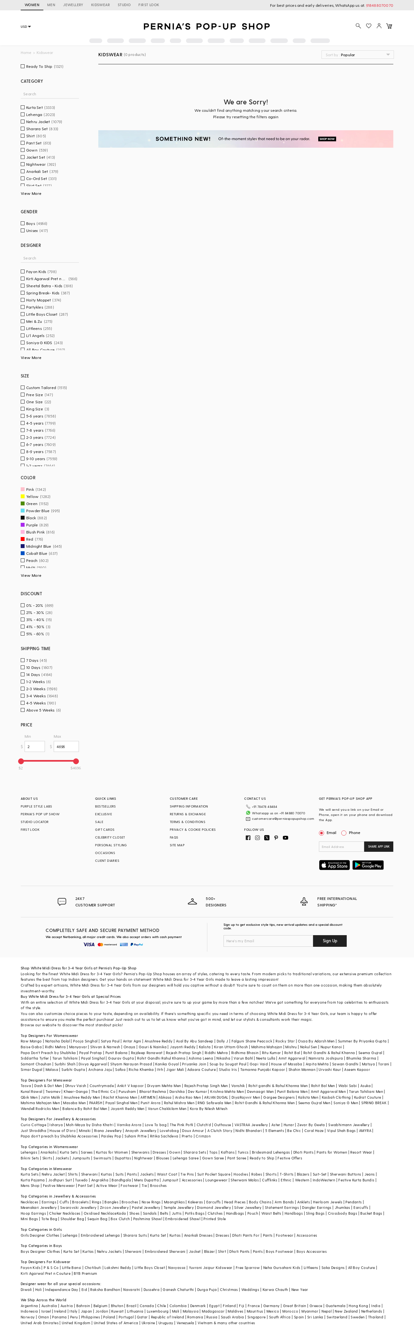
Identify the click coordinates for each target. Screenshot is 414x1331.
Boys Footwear (279, 1251)
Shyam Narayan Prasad (131, 1064)
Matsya (368, 1064)
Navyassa (176, 1267)
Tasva (26, 1085)
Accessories (192, 1180)
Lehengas (29, 1152)
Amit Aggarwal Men (328, 1091)
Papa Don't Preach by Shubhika (48, 1053)
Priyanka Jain (194, 1064)
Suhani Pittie (136, 1136)
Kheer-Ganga (76, 1091)
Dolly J (222, 1041)
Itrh (160, 1069)
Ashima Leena (201, 1058)
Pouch (252, 1213)
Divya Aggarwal (93, 1064)
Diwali (26, 1289)
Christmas (229, 1289)
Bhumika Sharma (361, 1058)
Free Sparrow (248, 1267)
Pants (132, 1174)
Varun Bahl (243, 1058)
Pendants (353, 1202)
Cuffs (64, 1202)
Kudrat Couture (367, 1097)
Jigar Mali (175, 1069)
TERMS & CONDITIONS (187, 822)
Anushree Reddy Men (82, 1097)
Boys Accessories (312, 1251)
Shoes (134, 1213)
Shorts (271, 1174)
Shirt (222, 1251)
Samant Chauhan (36, 1064)
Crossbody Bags (342, 1213)
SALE (99, 822)
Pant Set (85, 1185)
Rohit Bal (292, 1053)
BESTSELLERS (105, 806)
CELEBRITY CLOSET (110, 837)
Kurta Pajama (33, 1180)
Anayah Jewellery (140, 1130)
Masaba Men (74, 1103)
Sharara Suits (135, 1235)
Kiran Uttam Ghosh (231, 1047)
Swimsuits (102, 1158)
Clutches (215, 1213)
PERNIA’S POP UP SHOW (40, 814)
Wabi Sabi (347, 1085)
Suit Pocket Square (213, 1174)
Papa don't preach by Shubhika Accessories (59, 1136)
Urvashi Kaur (330, 1069)
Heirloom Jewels (327, 1202)
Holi (38, 1289)
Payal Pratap (90, 1053)
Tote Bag (49, 1219)
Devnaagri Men (260, 1091)
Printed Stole (214, 1219)
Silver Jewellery (247, 1207)
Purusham (127, 1091)
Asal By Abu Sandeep (194, 1041)
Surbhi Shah (65, 1064)
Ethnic (286, 1180)
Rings (96, 1202)
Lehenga (70, 1235)
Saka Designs (333, 1267)
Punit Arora (150, 1103)
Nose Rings (151, 1202)
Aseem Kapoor (357, 1069)
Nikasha (223, 1058)
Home (26, 52)
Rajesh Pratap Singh (184, 1053)
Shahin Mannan (302, 1069)
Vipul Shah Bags (341, 1130)
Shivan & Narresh (105, 1047)
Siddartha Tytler (35, 1058)
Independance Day (61, 1289)
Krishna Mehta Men (227, 1091)
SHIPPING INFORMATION (189, 806)
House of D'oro (62, 1130)
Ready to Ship (262, 1158)
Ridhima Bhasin (245, 1053)
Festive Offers (290, 1158)
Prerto (187, 1136)
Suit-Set (320, 1174)
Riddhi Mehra (216, 1053)
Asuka (365, 1085)
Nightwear (143, 1158)
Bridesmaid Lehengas (271, 1152)
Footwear (129, 1185)
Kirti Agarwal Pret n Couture (46, 1273)
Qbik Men (29, 1097)
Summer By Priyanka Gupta (362, 1041)
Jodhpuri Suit (60, 1180)
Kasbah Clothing (336, 1097)
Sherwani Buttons (345, 1174)
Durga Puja (207, 1289)
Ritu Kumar (271, 1053)
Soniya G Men (345, 1103)
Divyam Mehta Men (164, 1085)
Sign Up (330, 940)
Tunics (243, 1152)
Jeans (370, 1174)
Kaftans (227, 1152)
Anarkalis (48, 1152)
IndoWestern (324, 1180)
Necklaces (29, 1202)
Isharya (56, 1125)
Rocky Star (285, 1041)
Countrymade (102, 1085)
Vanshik (238, 1085)
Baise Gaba (31, 1047)
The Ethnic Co (103, 1091)
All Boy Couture (361, 1267)
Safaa (120, 1069)
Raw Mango (31, 1041)
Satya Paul (110, 1041)
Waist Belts (271, 1213)
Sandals (150, 1213)
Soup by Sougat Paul (228, 1064)
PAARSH (95, 1103)
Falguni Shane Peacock (252, 1041)
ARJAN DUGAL (216, 1097)
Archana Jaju (100, 1069)
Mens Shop (30, 1185)
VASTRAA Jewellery (251, 1125)
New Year (299, 1289)
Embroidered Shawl (182, 1219)
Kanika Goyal (167, 1064)
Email (328, 832)
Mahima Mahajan (266, 1047)
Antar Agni (132, 1041)
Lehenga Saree (186, 1158)
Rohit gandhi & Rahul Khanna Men (278, 1085)
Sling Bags (315, 1213)
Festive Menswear (59, 1185)
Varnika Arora (129, 1125)
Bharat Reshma (152, 1091)
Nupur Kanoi (331, 1047)
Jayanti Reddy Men (128, 1108)
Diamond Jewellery (214, 1207)
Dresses (159, 1152)
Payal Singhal (93, 1058)
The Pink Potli (181, 1125)
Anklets (303, 1202)
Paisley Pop (111, 1136)
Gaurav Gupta (121, 1058)
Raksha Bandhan (105, 1289)
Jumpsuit (170, 1180)
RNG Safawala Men (214, 1103)
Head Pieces (234, 1202)
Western (302, 1180)
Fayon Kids (30, 1267)
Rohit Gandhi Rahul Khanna (161, 1058)
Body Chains (260, 1202)
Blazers (303, 1174)
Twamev (53, 1091)
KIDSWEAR (100, 5)
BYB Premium (85, 1273)
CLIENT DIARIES (107, 860)
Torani (383, 1064)
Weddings (250, 1289)
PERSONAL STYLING (111, 845)
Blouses (162, 1158)
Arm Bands (284, 1202)
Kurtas (106, 1174)
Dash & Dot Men (48, 1085)
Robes (256, 1174)
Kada (121, 1213)
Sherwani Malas (245, 1180)
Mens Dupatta (146, 1180)
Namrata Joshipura (326, 1058)
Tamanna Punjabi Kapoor (262, 1069)
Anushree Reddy (159, 1041)
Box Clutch (120, 1219)
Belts (164, 1213)
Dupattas (123, 1158)
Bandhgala (121, 1180)
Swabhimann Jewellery (348, 1125)
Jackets (62, 1158)
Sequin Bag (97, 1219)
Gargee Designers (279, 1097)
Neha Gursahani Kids (281, 1267)
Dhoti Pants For (245, 1235)
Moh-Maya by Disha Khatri (90, 1125)
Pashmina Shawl (147, 1219)
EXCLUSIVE (103, 814)
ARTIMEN (147, 1097)
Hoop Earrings (33, 1213)
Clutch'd (204, 1125)
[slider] (21, 761)
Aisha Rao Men (188, 1097)
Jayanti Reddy (182, 1047)
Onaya (130, 1047)
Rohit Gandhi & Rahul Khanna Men (265, 1103)
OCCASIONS (105, 853)
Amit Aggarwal (291, 1058)
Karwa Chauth (275, 1289)
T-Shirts (286, 1174)
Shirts (73, 1174)
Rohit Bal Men (323, 1085)
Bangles (111, 1202)
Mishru (291, 1047)
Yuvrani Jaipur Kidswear (211, 1267)
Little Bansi (72, 1267)
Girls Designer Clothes (40, 1235)
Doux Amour (193, 1130)
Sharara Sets (194, 1152)
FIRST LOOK (148, 5)
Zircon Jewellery (114, 1207)
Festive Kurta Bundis (356, 1180)
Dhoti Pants (303, 1152)
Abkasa (164, 1097)
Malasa (52, 1069)
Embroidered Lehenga (100, 1235)
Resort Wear (361, 1152)
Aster (275, 1125)
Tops (213, 1152)
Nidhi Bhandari (248, 1130)
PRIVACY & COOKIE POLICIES (193, 829)
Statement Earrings (282, 1207)
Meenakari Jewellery (39, 1207)
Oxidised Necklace (100, 1213)
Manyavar (78, 1047)
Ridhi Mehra (55, 1047)
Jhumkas (342, 1207)
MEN (51, 5)
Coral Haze (314, 1130)
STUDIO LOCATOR (35, 822)
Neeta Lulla (265, 1058)
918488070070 (379, 5)
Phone (354, 832)
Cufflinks (270, 1180)
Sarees (87, 1152)
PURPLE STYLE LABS (36, 806)
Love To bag (156, 1125)
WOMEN (32, 5)
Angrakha (99, 1180)
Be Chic (294, 1130)
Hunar (289, 1125)
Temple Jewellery (179, 1207)
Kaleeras (195, 1202)
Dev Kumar (197, 1091)
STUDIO (124, 5)
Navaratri (131, 1289)
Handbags (235, 1213)
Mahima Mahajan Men (40, 1103)
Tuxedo (81, 1180)
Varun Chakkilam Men (167, 1108)
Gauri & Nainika (153, 1047)
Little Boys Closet (150, 1267)
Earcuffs (213, 1202)
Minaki (85, 1130)
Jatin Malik (50, 1097)
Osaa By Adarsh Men (316, 1041)
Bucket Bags (371, 1213)
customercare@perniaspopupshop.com (283, 818)
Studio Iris (228, 1069)
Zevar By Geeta (311, 1125)
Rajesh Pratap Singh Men (206, 1085)
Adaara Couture (201, 1069)
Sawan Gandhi (345, 1064)
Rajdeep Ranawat (147, 1053)
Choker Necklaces (64, 1213)
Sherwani (89, 1174)
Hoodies (241, 1174)
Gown (174, 1152)
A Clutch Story (220, 1130)
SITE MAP (177, 845)
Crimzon (203, 1136)
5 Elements (274, 1130)
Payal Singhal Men (121, 1103)
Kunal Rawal (31, 1091)
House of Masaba (286, 1064)
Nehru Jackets (109, 1251)
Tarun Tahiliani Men (366, 1091)
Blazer (209, 1251)
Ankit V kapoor (130, 1085)
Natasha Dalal (57, 1041)
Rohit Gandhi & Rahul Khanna (329, 1053)
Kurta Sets (69, 1152)
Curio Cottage (33, 1125)
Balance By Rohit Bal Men (84, 1108)
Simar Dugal (31, 1069)
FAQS (174, 837)
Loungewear (216, 1180)
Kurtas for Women (112, 1152)
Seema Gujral (370, 1053)
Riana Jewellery (108, 1130)
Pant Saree (236, 1158)
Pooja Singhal (85, 1041)
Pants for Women (332, 1152)
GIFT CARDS (104, 829)
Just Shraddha (33, 1130)
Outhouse (222, 1125)
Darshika (177, 1091)
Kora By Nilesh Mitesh (208, 1108)
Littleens (311, 1267)
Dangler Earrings (316, 1207)
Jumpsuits (81, 1158)
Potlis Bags (194, 1213)
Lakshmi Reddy (117, 1267)
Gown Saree (213, 1158)
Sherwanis (140, 1152)
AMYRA (365, 1130)
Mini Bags (29, 1219)
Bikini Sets (30, 1158)
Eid (84, 1289)
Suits (119, 1174)
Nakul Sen (308, 1047)
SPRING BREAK (374, 1103)
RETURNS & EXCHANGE (188, 814)
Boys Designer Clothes (40, 1251)
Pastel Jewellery (146, 1207)
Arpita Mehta (317, 1064)
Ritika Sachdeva (164, 1136)
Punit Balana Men (292, 1091)
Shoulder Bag (72, 1219)
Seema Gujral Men (314, 1103)
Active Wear (106, 1185)
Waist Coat (167, 1174)
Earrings (49, 1202)
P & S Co (51, 1267)
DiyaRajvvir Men (246, 1097)
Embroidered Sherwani (165, 1251)
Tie (144, 1185)
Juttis (176, 1213)
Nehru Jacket (53, 1174)
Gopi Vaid (259, 1064)
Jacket (195, 1251)
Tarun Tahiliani (65, 1058)
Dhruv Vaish (75, 1085)
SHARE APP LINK (379, 846)
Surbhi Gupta (73, 1069)
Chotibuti (93, 1267)
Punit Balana (116, 1053)
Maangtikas (174, 1202)
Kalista (205, 1047)
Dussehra (151, 1289)
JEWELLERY (73, 5)
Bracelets (80, 1202)
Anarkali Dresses (198, 1235)
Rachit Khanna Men (120, 1097)
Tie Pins (187, 1174)
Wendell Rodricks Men (40, 1108)
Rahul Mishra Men (179, 1103)
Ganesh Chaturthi (178, 1289)
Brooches (158, 1185)
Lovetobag (169, 1130)
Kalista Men (308, 1097)
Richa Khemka (141, 1069)
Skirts (47, 1158)
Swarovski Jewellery (78, 1207)
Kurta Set (158, 1235)
